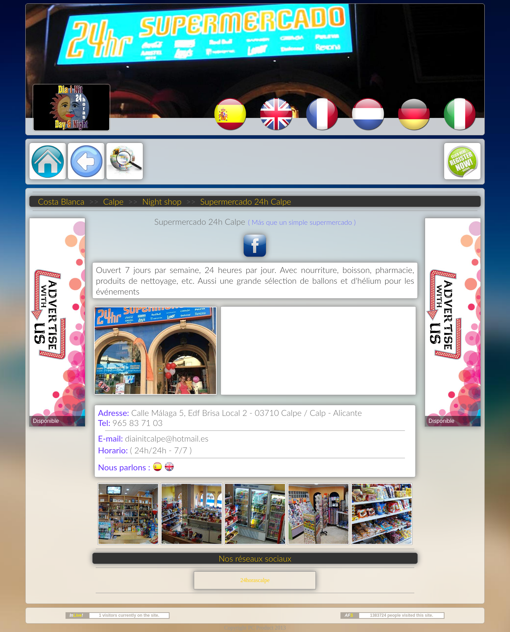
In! (76, 615)
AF (349, 615)
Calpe (113, 201)
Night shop (162, 201)
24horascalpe (254, 580)
